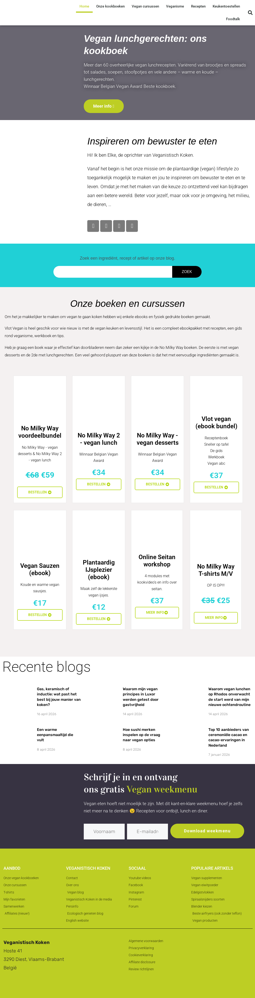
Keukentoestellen (226, 6)
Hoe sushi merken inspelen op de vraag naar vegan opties (141, 734)
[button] (250, 12)
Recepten (198, 6)
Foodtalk (233, 19)
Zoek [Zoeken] (187, 272)
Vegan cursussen (145, 6)
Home (84, 6)
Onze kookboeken (110, 6)
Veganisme (175, 6)
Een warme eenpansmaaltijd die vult (55, 734)
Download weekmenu (207, 830)
